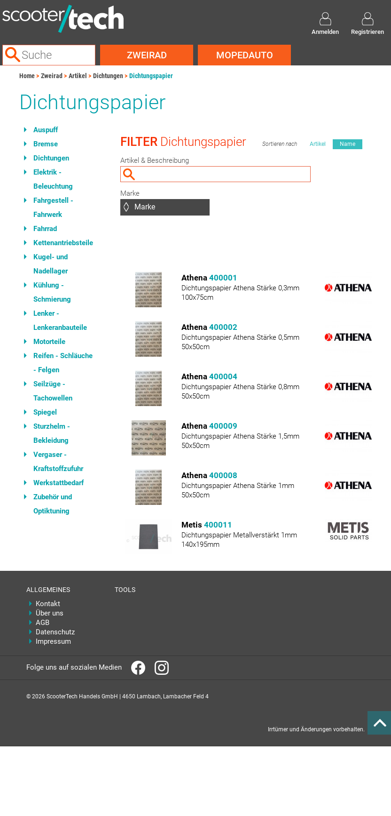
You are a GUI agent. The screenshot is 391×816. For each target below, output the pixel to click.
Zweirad (147, 55)
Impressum (53, 641)
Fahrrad (45, 228)
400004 (223, 376)
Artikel (78, 76)
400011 (218, 524)
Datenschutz (55, 632)
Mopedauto (244, 55)
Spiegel (45, 412)
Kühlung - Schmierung (52, 292)
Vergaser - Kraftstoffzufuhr (58, 461)
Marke (130, 193)
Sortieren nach (279, 144)
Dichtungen (108, 76)
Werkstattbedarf (58, 483)
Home (27, 76)
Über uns (49, 613)
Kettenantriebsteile (63, 243)
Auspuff (45, 130)
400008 (223, 475)
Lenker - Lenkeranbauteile (60, 320)
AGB (42, 622)
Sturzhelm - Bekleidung (51, 433)
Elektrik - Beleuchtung (53, 179)
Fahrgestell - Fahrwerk (53, 207)
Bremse (45, 144)
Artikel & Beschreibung (154, 160)
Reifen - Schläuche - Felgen (63, 363)
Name (347, 144)
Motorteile (49, 341)
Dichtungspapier (151, 76)
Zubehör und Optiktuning (52, 504)
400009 (223, 426)
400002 (223, 327)
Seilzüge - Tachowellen (52, 391)
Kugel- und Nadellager (50, 264)
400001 (223, 277)
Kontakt (48, 604)
